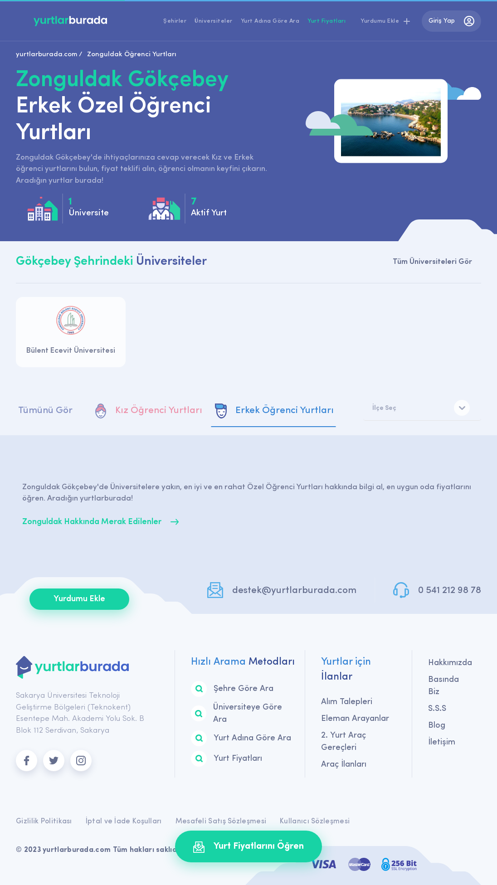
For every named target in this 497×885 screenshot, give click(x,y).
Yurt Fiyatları (326, 21)
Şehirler (174, 21)
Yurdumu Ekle (79, 599)
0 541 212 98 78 (449, 590)
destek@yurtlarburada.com (294, 590)
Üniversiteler (214, 21)
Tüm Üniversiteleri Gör (432, 262)
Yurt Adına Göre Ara (270, 21)
